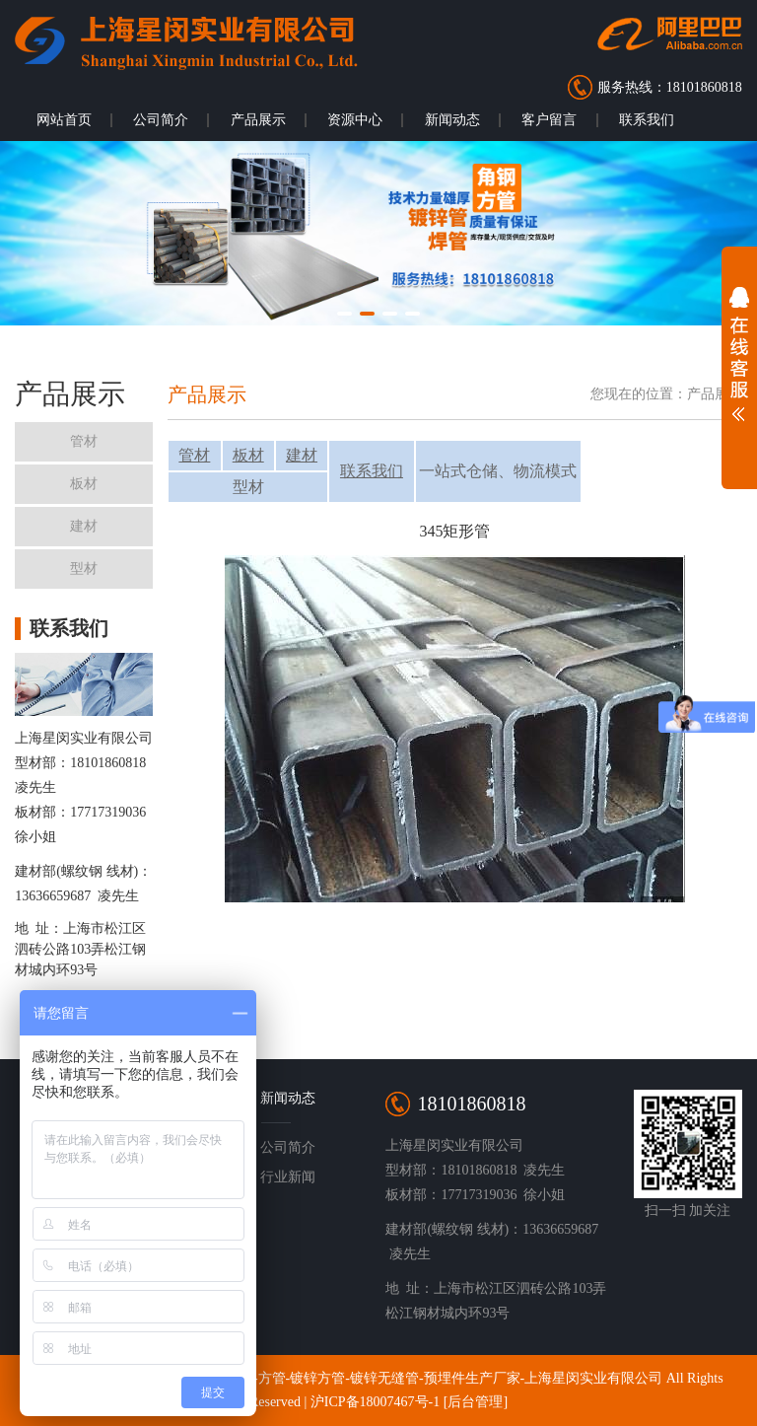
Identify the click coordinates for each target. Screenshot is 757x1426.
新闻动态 (452, 119)
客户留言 (549, 119)
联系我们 (646, 119)
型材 (248, 486)
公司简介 (160, 119)
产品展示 (258, 119)
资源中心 (354, 119)
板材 (248, 455)
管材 (194, 455)
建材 (301, 455)
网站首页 (64, 119)
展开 (739, 359)
